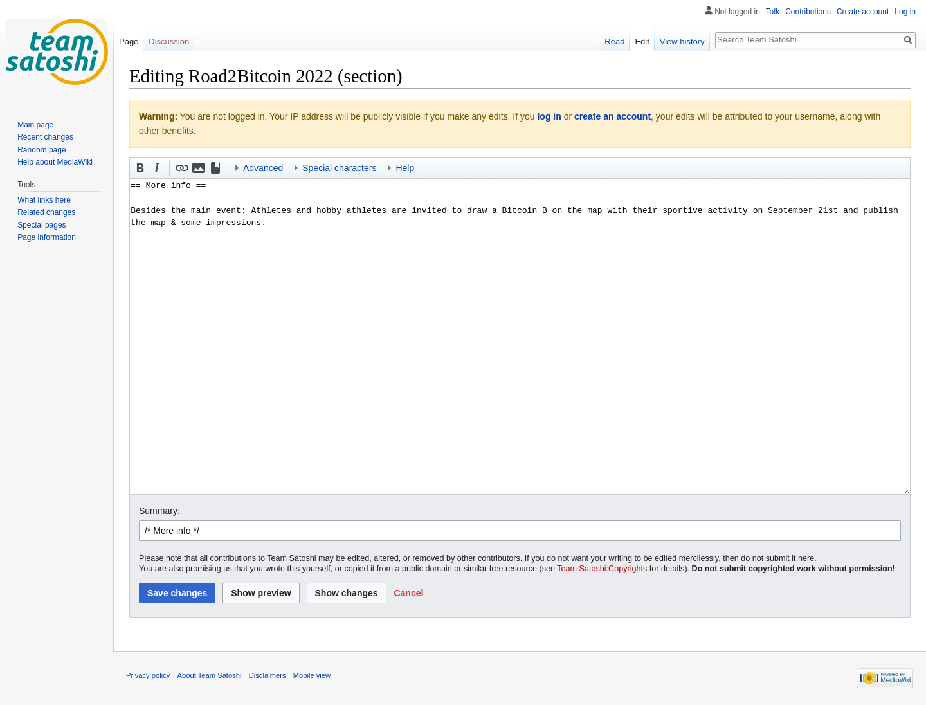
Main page (35, 124)
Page (128, 41)
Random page (41, 149)
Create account (863, 11)
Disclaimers (267, 675)
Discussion (169, 41)
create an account (612, 116)
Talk (772, 11)
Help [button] (404, 168)
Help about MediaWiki (55, 162)
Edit (642, 41)
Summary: (159, 511)
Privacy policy (148, 675)
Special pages (41, 225)
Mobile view (312, 675)
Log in (905, 11)
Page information (46, 237)
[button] (140, 168)
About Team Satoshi (209, 675)
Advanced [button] (263, 168)
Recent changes (45, 137)
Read (614, 41)
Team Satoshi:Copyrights (602, 568)
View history (682, 41)
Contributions (808, 11)
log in (549, 116)
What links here (44, 200)
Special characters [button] (339, 168)
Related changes (46, 212)
